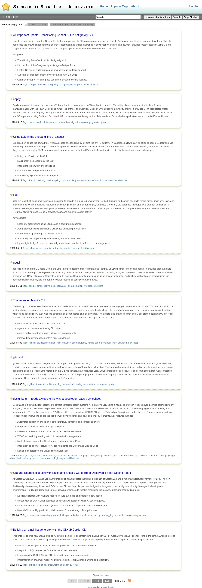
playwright (170, 455)
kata (15, 194)
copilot (39, 564)
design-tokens (103, 455)
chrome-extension (42, 455)
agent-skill (65, 458)
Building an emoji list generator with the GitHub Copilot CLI (49, 529)
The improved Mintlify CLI (29, 300)
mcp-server (32, 458)
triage (39, 384)
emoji (50, 564)
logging (109, 515)
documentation (47, 342)
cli (88, 84)
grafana (55, 515)
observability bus (96, 515)
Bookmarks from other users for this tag (73, 24)
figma (115, 455)
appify (17, 99)
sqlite (49, 384)
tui (76, 122)
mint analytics (64, 342)
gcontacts (62, 286)
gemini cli (41, 84)
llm (30, 180)
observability (43, 515)
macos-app (84, 122)
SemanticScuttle (108, 587)
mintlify (32, 342)
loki (62, 515)
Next (97, 581)
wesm (39, 248)
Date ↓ (33, 24)
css (30, 455)
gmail (39, 286)
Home (104, 6)
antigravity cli (54, 84)
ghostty (95, 122)
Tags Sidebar (191, 17)
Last (107, 581)
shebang (40, 180)
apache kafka (72, 515)
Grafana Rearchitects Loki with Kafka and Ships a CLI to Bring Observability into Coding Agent (72, 472)
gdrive (47, 286)
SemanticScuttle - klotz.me (53, 6)
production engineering (126, 515)
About (135, 6)
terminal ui (59, 564)
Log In (193, 6)
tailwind (143, 455)
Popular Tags (119, 6)
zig (72, 122)
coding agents (72, 248)
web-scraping (80, 455)
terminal (50, 122)
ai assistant (123, 342)
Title (44, 24)
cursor (92, 455)
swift (39, 122)
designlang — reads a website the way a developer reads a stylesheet (56, 398)
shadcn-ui (21, 458)
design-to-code (156, 455)
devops (32, 515)
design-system (126, 455)
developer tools (78, 84)
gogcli (16, 262)
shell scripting (53, 180)
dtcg (12, 458)
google (32, 84)
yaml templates (83, 180)
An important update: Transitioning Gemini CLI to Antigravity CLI (53, 35)
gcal (53, 286)
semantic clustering (72, 384)
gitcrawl (18, 357)
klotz (95, 84)
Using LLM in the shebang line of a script (38, 136)
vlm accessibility (64, 455)
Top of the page (101, 575)
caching (57, 384)
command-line (63, 122)
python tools (68, 180)
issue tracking (56, 248)
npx (137, 455)
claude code (93, 342)
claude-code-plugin (49, 458)
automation (97, 180)
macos (32, 122)
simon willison (112, 180)
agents (65, 84)
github (32, 248)
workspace (89, 286)
